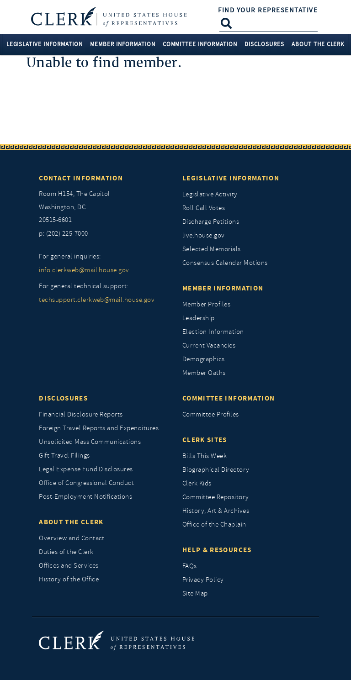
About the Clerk (71, 522)
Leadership (198, 318)
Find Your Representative (268, 10)
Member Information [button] (122, 44)
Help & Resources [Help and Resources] (217, 549)
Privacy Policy (203, 579)
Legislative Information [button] (44, 44)
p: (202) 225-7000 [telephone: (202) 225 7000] (63, 233)
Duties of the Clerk (66, 552)
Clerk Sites (204, 439)
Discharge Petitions (210, 221)
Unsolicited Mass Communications (90, 442)
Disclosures (63, 398)
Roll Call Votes (203, 208)
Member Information (222, 288)
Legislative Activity (210, 194)
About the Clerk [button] (318, 44)
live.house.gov (203, 235)
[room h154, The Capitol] (104, 207)
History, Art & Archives (215, 510)
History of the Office (69, 579)
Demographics (203, 359)
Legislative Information (230, 178)
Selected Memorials (211, 249)
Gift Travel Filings (64, 455)
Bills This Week (204, 456)
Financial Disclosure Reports (80, 414)
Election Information (213, 331)
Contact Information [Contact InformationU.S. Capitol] (81, 178)
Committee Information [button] (200, 44)
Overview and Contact (72, 538)
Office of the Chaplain (214, 524)
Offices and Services (69, 565)
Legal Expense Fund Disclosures (86, 469)
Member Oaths (204, 373)
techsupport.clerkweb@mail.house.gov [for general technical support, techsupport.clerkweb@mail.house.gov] (96, 299)
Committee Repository (215, 497)
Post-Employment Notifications (85, 496)
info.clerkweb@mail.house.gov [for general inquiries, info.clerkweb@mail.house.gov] (84, 270)
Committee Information (228, 398)
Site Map (195, 593)
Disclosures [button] (264, 44)
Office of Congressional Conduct (86, 483)
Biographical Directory (216, 469)
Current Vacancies (208, 345)
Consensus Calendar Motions (224, 262)
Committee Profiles (210, 414)
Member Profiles (206, 304)
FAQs (189, 566)
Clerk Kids (197, 483)
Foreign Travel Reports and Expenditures (99, 428)
